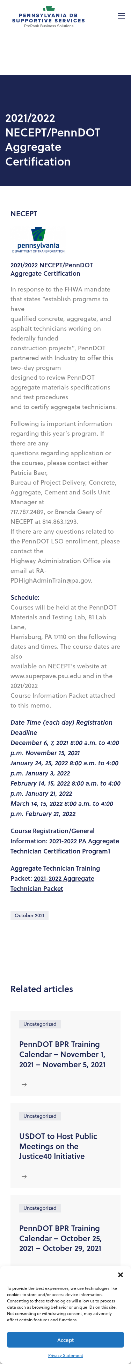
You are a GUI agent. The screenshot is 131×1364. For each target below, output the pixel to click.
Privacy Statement (65, 1355)
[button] (120, 1274)
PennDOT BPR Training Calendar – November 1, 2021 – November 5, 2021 (62, 1053)
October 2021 (29, 915)
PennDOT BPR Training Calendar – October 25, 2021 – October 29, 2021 (60, 1237)
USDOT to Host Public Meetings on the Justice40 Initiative (58, 1145)
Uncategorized (40, 1023)
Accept (65, 1340)
